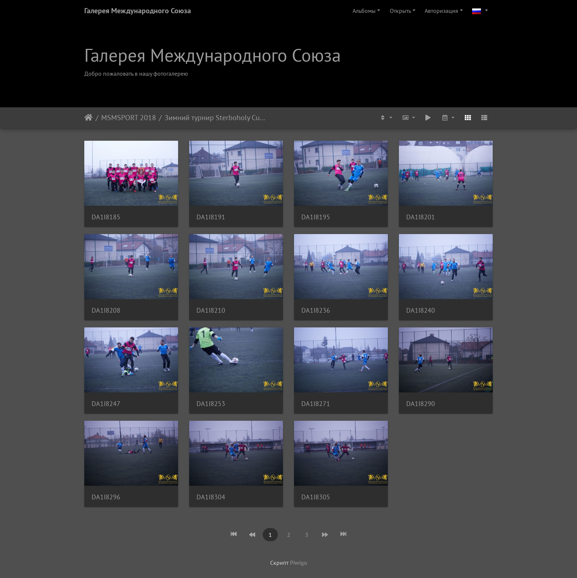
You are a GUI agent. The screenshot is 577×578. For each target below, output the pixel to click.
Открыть (400, 10)
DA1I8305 (315, 497)
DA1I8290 (420, 404)
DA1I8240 (420, 310)
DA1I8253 (211, 404)
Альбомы (364, 10)
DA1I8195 (315, 217)
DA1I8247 (106, 404)
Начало (88, 117)
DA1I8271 (315, 404)
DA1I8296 (106, 497)
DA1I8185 (106, 217)
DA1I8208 (106, 310)
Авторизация (441, 10)
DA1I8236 (315, 310)
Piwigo (298, 562)
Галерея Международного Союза (137, 10)
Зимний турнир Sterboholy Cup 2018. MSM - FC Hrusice (215, 117)
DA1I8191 (211, 217)
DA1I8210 (211, 310)
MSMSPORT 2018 (128, 117)
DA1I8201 (420, 217)
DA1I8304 (211, 497)
